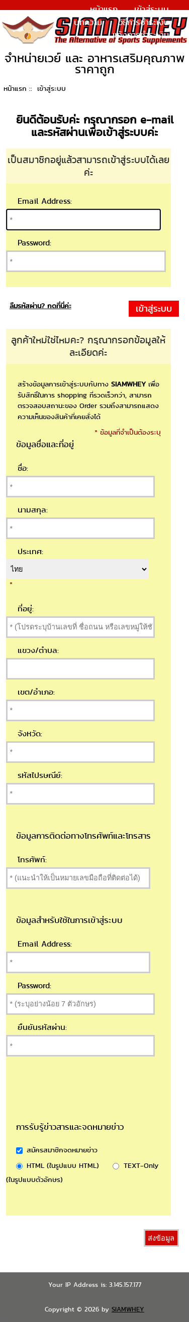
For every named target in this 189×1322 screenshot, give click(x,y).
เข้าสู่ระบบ (151, 9)
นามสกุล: (33, 509)
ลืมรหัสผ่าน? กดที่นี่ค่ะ (40, 306)
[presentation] (112, 1101)
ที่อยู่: (26, 608)
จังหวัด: (30, 733)
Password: (34, 242)
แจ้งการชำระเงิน (141, 35)
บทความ (88, 22)
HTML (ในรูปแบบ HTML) (63, 1165)
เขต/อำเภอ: (36, 692)
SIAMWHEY (128, 1309)
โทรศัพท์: (32, 859)
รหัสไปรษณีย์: (40, 775)
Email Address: (45, 201)
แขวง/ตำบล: (38, 650)
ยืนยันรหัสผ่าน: (42, 1027)
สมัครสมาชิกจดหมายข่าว (62, 1149)
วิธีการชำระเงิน (144, 22)
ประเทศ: (30, 551)
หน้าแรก (104, 9)
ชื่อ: (23, 468)
